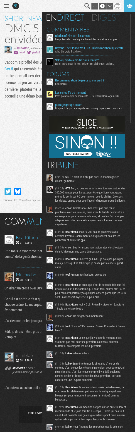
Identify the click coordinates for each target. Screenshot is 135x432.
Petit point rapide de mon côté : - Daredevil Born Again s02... (88, 96)
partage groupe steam (68, 105)
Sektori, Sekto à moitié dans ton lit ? (77, 60)
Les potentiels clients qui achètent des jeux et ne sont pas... (87, 39)
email (22, 52)
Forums (58, 74)
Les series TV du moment (70, 92)
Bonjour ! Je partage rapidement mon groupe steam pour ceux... (89, 108)
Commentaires (68, 29)
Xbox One (24, 200)
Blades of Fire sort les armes (72, 36)
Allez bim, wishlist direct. (68, 51)
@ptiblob (36, 52)
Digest (106, 17)
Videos (8, 200)
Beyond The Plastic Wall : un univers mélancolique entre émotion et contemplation (91, 48)
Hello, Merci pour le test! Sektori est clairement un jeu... (85, 63)
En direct (65, 17)
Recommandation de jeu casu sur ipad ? (79, 80)
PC (15, 200)
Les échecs (60, 83)
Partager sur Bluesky (17, 191)
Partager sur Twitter (8, 191)
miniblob (23, 47)
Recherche (87, 6)
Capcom (36, 200)
